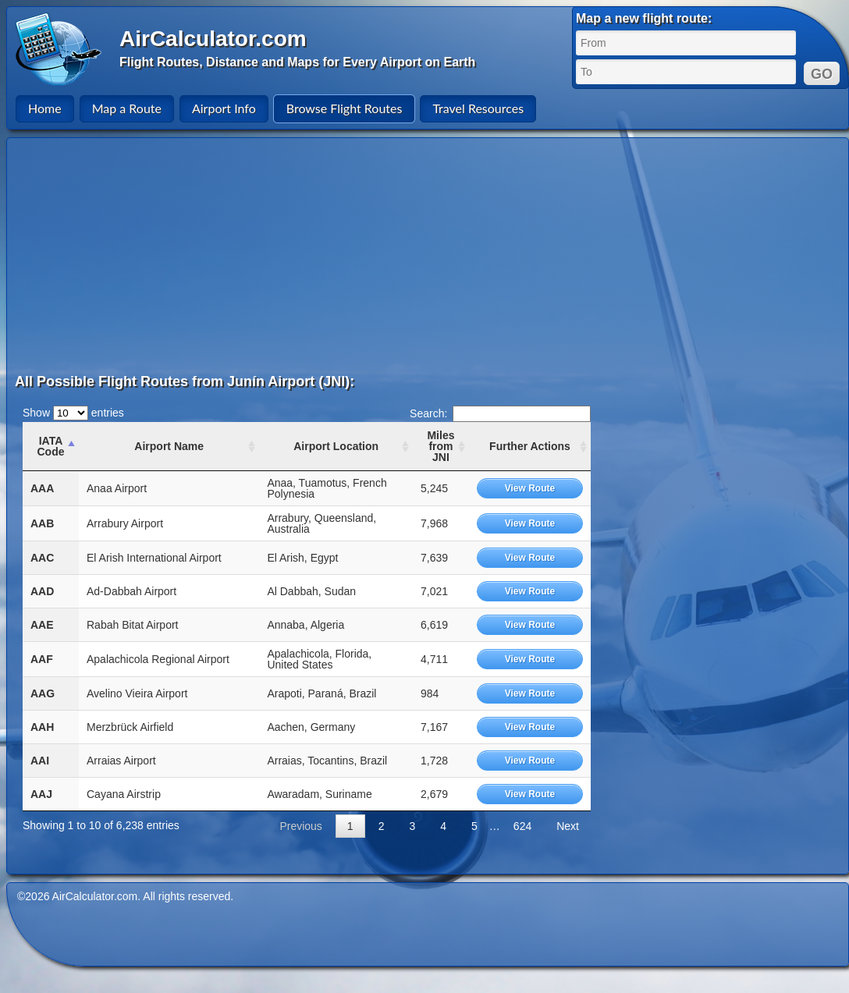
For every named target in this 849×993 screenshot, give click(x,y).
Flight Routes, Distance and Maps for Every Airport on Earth (297, 62)
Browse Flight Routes (344, 108)
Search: (500, 413)
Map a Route (127, 108)
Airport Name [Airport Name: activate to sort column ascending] (169, 446)
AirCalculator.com (213, 39)
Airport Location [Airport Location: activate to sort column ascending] (335, 446)
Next (567, 826)
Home (45, 108)
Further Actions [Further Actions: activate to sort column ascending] (529, 446)
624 (522, 826)
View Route (530, 488)
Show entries (73, 412)
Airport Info (224, 108)
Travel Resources (478, 108)
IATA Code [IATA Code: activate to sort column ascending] (50, 446)
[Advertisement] (234, 255)
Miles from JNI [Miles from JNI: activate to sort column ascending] (440, 446)
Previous (300, 826)
